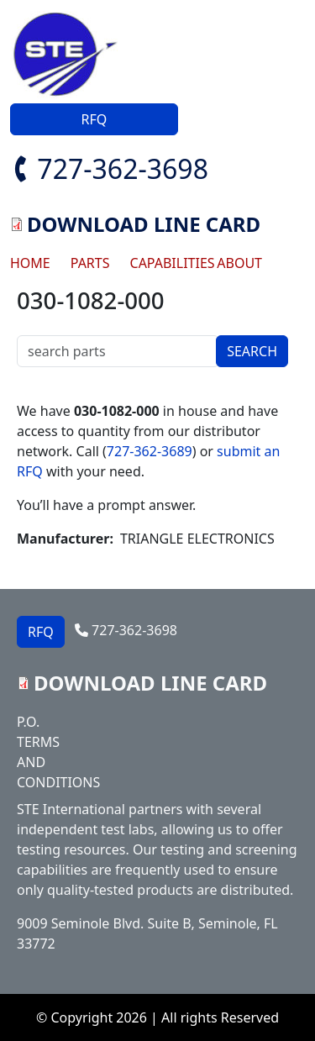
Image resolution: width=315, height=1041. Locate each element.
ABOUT (239, 263)
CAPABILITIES (167, 263)
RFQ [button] (94, 119)
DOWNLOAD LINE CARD (143, 224)
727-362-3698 (122, 168)
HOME (30, 263)
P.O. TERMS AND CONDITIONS (52, 751)
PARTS (90, 263)
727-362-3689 (149, 451)
